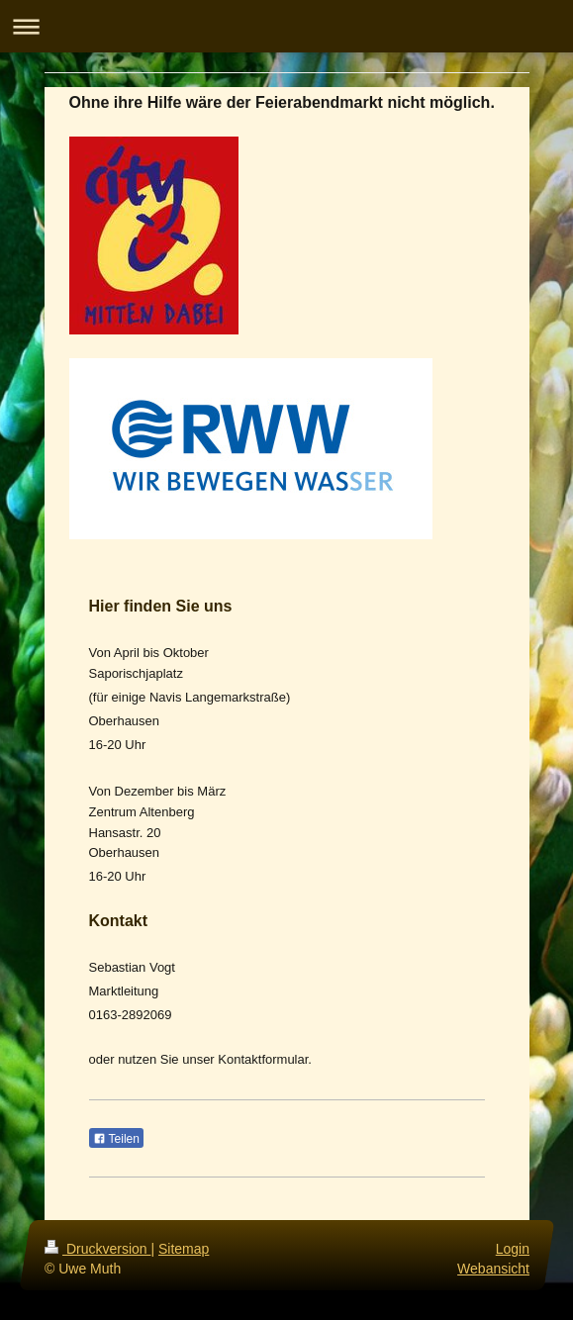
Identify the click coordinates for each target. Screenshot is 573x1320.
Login (511, 1249)
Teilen (116, 1139)
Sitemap (183, 1249)
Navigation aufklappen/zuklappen (286, 26)
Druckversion (97, 1249)
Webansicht (493, 1268)
